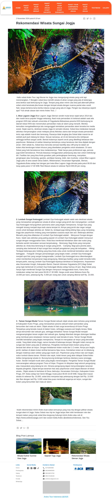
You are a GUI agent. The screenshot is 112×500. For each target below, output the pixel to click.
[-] (28, 468)
